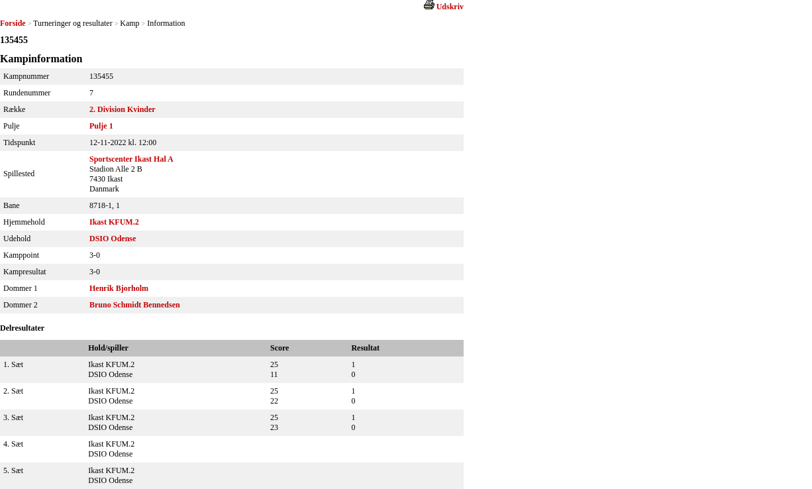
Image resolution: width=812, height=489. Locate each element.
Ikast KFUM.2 (114, 222)
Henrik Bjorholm (118, 288)
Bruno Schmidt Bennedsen (134, 304)
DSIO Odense (112, 238)
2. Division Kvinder (122, 109)
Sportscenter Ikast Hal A (131, 159)
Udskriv (450, 6)
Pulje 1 (101, 126)
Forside (13, 23)
